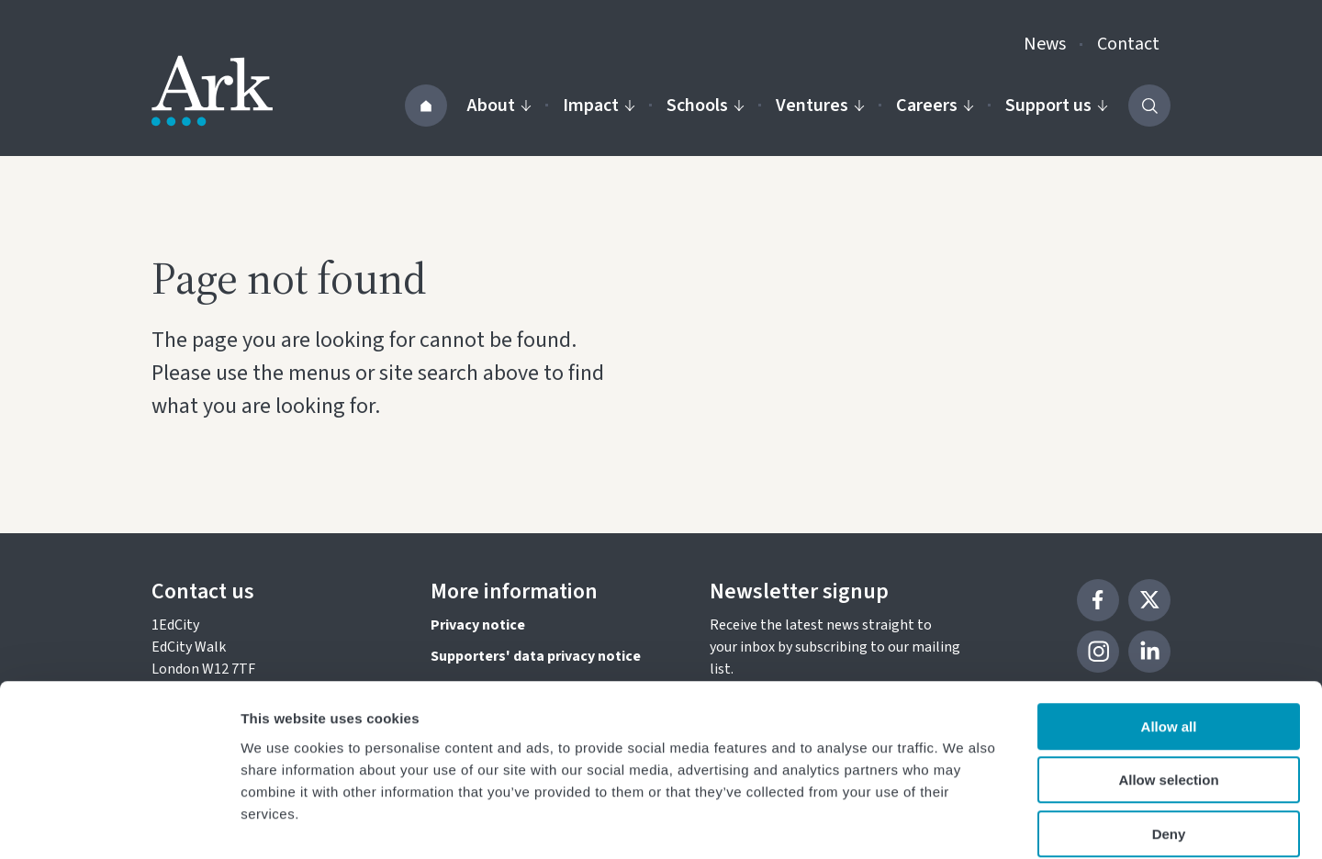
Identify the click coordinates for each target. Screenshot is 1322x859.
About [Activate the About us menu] (499, 105)
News (1045, 44)
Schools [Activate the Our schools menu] (706, 105)
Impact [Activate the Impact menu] (599, 105)
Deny (1169, 742)
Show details (963, 823)
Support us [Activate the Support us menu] (1056, 105)
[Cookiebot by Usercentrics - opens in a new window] (119, 823)
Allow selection (1168, 689)
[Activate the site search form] (1149, 105)
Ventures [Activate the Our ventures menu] (820, 105)
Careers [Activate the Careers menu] (935, 105)
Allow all (1169, 634)
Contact (1128, 44)
